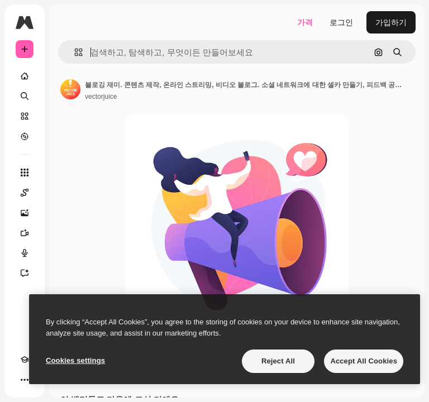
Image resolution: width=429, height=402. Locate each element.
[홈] (25, 76)
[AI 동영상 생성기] (25, 233)
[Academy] (25, 359)
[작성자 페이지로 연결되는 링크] (70, 89)
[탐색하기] (25, 136)
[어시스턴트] (25, 273)
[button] (74, 52)
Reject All (278, 361)
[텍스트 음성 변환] (25, 253)
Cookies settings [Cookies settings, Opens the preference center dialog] (75, 360)
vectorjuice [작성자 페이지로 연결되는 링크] (101, 96)
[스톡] (25, 116)
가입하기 (391, 22)
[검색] (25, 96)
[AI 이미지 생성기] (25, 213)
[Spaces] (25, 193)
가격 (305, 22)
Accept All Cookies (363, 361)
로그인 (341, 22)
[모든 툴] (25, 172)
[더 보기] (25, 380)
